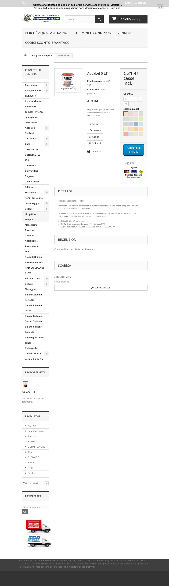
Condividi (94, 130)
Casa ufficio (31, 149)
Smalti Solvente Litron (33, 308)
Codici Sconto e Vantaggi (48, 42)
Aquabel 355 (62, 276)
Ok (160, 6)
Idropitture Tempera (30, 217)
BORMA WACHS (36, 446)
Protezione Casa (34, 262)
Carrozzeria (31, 138)
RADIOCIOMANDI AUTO (34, 270)
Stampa (96, 151)
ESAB (30, 462)
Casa (27, 144)
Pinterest (95, 143)
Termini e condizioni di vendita (103, 33)
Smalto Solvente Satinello (34, 329)
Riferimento (93, 81)
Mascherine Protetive (31, 227)
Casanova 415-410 (33, 157)
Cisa (30, 452)
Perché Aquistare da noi (46, 33)
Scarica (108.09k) (101, 287)
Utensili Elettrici (33, 353)
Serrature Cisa (33, 278)
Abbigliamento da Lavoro (33, 93)
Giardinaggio (32, 203)
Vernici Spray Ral (34, 359)
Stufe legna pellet (34, 337)
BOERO (31, 441)
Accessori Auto (33, 101)
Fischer (31, 473)
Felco (30, 467)
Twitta (93, 124)
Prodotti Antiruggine (31, 238)
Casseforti (30, 165)
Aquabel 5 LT (29, 391)
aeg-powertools (35, 431)
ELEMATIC (33, 457)
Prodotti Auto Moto (32, 249)
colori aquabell (131, 109)
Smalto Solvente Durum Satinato (34, 319)
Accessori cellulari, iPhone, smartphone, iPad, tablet (34, 114)
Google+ (95, 136)
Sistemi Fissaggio (30, 287)
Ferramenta (31, 192)
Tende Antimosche (31, 345)
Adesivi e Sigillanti (30, 130)
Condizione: (93, 89)
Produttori (33, 416)
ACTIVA (31, 425)
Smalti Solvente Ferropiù (33, 297)
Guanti (28, 208)
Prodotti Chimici (33, 257)
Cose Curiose (32, 181)
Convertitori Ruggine (31, 174)
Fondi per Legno (34, 198)
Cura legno (31, 85)
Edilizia (29, 187)
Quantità (128, 94)
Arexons (31, 436)
